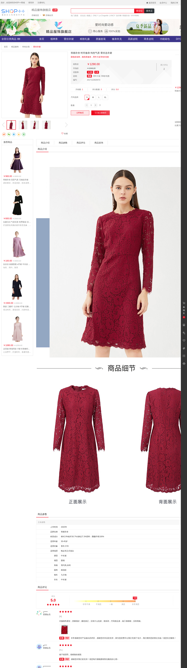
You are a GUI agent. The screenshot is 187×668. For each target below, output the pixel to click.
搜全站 (139, 11)
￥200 (90, 72)
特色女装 (26, 47)
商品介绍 (45, 142)
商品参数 (63, 142)
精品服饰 (15, 47)
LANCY (112, 16)
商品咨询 (99, 142)
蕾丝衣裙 (69, 39)
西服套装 (101, 39)
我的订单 (174, 3)
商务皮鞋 (149, 39)
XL (105, 97)
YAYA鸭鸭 (135, 16)
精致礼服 (85, 39)
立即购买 (80, 113)
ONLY (95, 16)
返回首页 (151, 3)
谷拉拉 (83, 16)
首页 (41, 39)
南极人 (89, 16)
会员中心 (163, 3)
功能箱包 (165, 39)
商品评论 (81, 142)
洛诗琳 (119, 16)
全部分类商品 (11, 39)
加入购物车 (101, 113)
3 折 (96, 72)
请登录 (31, 3)
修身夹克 (117, 39)
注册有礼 (41, 3)
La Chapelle (103, 16)
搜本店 (149, 11)
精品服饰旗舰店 (41, 9)
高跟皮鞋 (133, 39)
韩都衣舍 (126, 16)
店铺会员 (48, 15)
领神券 (54, 39)
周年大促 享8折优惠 (101, 76)
